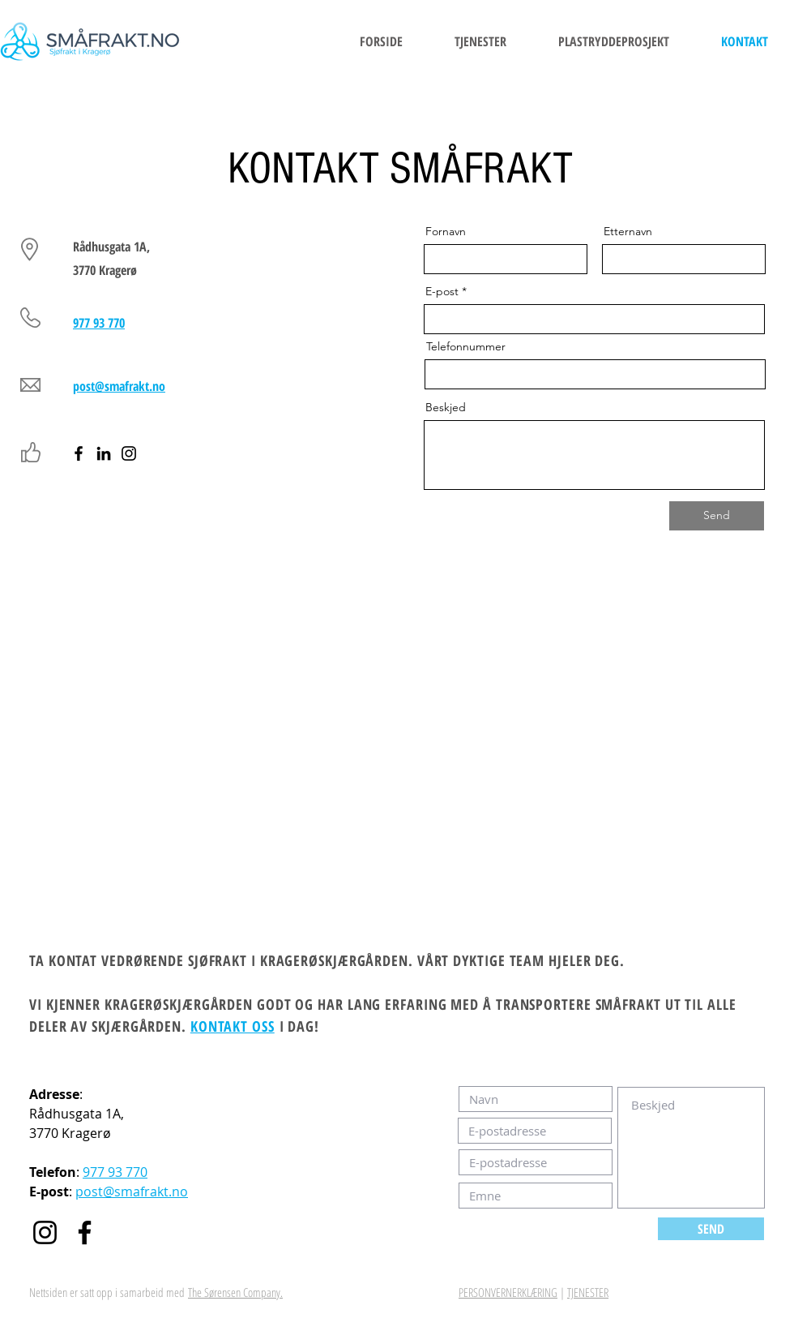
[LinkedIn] (103, 453)
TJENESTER (587, 1292)
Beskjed (445, 407)
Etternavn (628, 231)
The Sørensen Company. (235, 1292)
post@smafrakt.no (131, 1191)
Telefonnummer (466, 346)
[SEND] (711, 1229)
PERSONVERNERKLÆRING (508, 1292)
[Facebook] (78, 453)
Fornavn (445, 231)
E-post (442, 291)
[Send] (716, 515)
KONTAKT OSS (232, 1026)
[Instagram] (129, 453)
